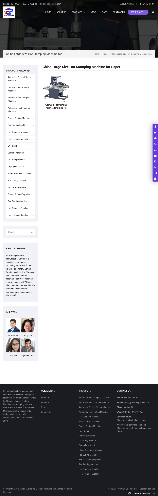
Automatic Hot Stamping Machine (19, 99)
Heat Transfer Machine (18, 139)
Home (48, 12)
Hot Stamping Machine (18, 132)
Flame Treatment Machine (19, 173)
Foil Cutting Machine (17, 180)
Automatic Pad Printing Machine (18, 89)
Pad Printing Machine (17, 125)
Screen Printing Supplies (19, 194)
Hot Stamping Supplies (18, 208)
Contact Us (46, 412)
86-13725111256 (135, 412)
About (123, 4)
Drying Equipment (16, 166)
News (43, 407)
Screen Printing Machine (19, 118)
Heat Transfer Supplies (18, 215)
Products (45, 402)
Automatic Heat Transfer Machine (19, 109)
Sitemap (134, 489)
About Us (45, 397)
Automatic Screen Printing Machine (19, 79)
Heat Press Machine (17, 187)
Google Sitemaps (147, 489)
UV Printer (12, 146)
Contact (130, 4)
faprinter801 (129, 407)
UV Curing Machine (16, 160)
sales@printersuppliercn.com (48, 4)
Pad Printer (84, 431)
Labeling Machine (16, 153)
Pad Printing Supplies (17, 201)
